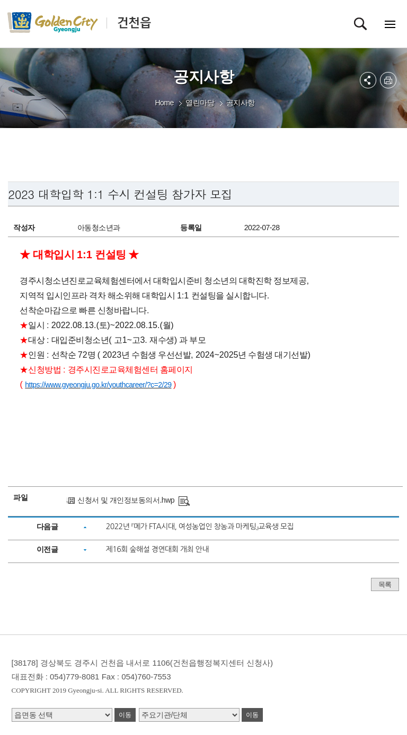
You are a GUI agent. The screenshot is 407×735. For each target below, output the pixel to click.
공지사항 (240, 102)
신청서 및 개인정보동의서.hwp (125, 500)
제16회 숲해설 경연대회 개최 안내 (157, 549)
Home (164, 102)
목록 (385, 584)
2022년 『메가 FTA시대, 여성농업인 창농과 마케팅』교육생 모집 (200, 526)
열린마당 (199, 102)
